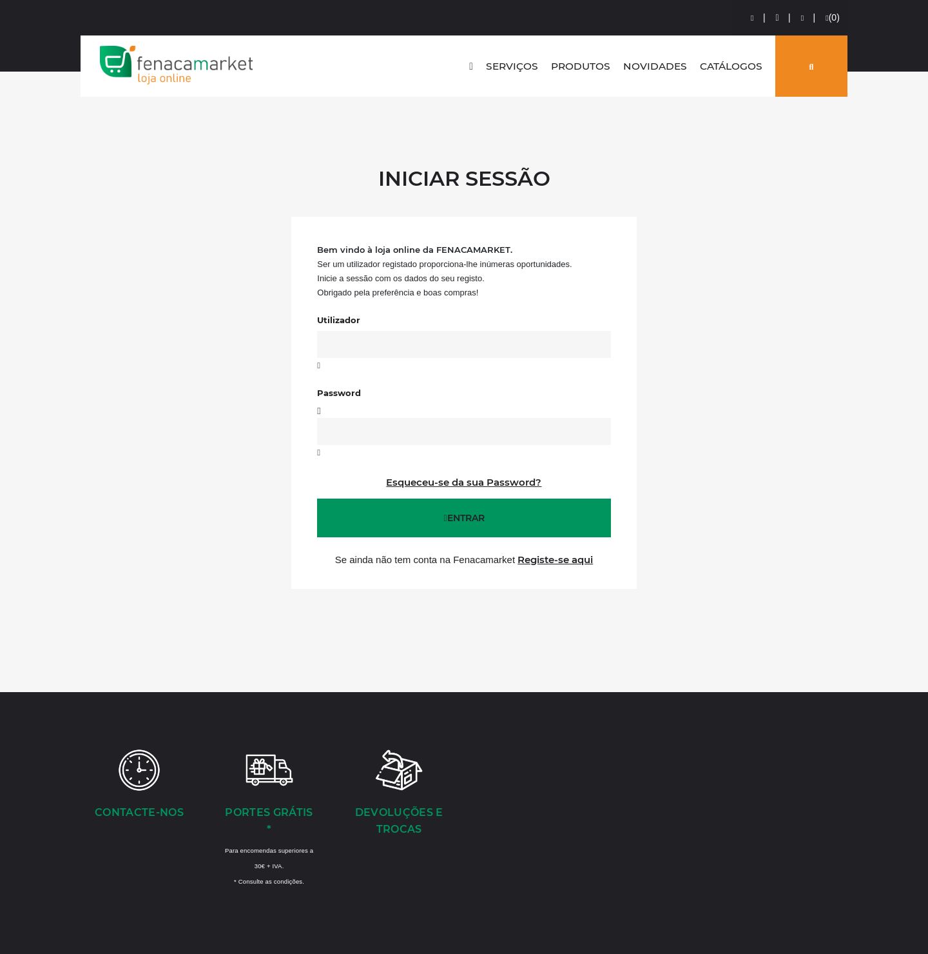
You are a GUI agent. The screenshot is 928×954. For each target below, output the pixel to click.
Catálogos (731, 66)
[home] (471, 66)
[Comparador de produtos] (803, 17)
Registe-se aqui (555, 559)
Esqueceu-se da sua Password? (463, 482)
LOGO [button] (176, 65)
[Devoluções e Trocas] (399, 793)
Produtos (580, 66)
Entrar (463, 518)
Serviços (512, 66)
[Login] (752, 17)
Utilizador (338, 320)
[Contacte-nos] (139, 785)
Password (339, 393)
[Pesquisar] (811, 66)
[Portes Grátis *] (269, 816)
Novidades (655, 66)
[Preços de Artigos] (778, 17)
